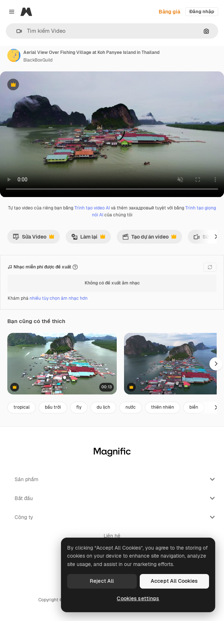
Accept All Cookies (174, 581)
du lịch (103, 407)
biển (193, 407)
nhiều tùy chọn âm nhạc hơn (59, 298)
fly (78, 407)
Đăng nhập (201, 11)
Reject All (102, 581)
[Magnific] (26, 11)
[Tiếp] (216, 237)
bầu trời (53, 407)
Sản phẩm (116, 479)
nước (130, 407)
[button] (16, 31)
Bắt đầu (116, 498)
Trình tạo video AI (92, 208)
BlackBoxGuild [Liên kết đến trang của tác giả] (38, 60)
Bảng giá (169, 11)
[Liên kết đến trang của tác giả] (13, 55)
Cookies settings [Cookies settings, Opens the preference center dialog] (138, 598)
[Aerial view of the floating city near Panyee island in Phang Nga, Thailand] (62, 363)
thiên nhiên (162, 407)
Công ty (116, 517)
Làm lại (88, 238)
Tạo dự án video (149, 238)
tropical (21, 407)
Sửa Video (33, 238)
